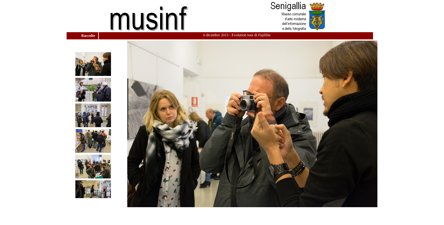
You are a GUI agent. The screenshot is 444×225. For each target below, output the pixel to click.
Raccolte (88, 35)
